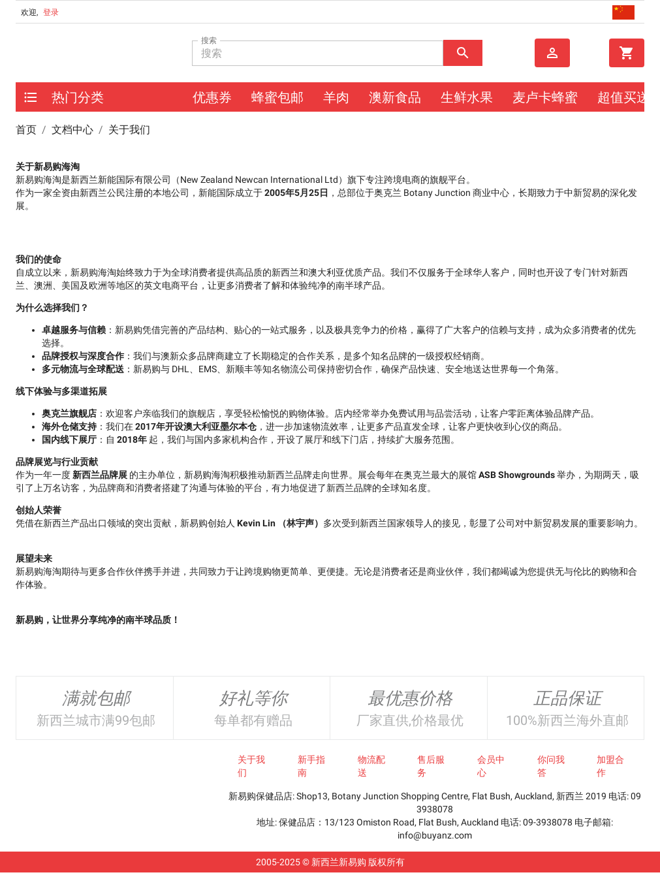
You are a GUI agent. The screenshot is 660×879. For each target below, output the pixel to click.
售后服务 (431, 766)
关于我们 (251, 766)
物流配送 (371, 766)
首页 (26, 129)
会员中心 (491, 766)
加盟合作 (610, 766)
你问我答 (551, 766)
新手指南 (311, 766)
